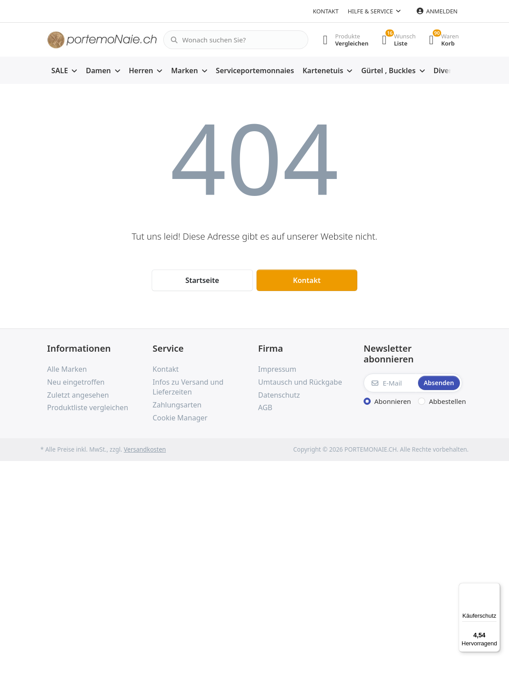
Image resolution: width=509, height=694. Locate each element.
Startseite (202, 280)
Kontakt (326, 11)
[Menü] (494, 588)
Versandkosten (145, 449)
